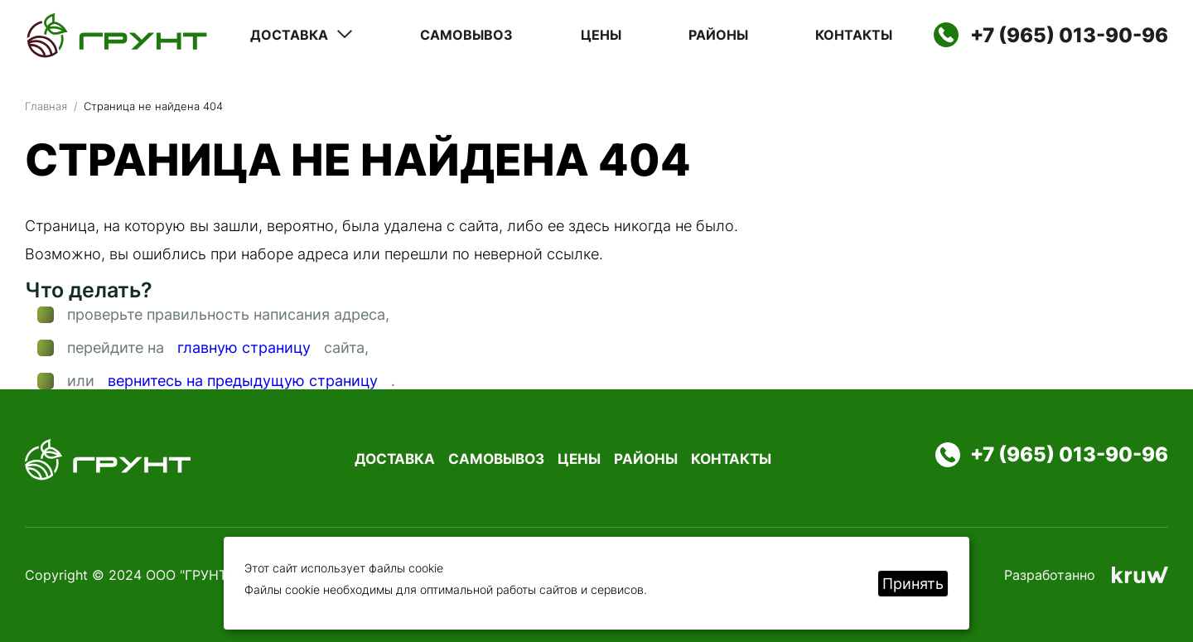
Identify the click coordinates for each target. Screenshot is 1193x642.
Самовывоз (466, 35)
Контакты (853, 35)
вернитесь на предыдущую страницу (243, 381)
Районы (718, 35)
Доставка (301, 35)
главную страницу (244, 347)
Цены (601, 35)
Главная (46, 106)
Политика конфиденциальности (723, 575)
